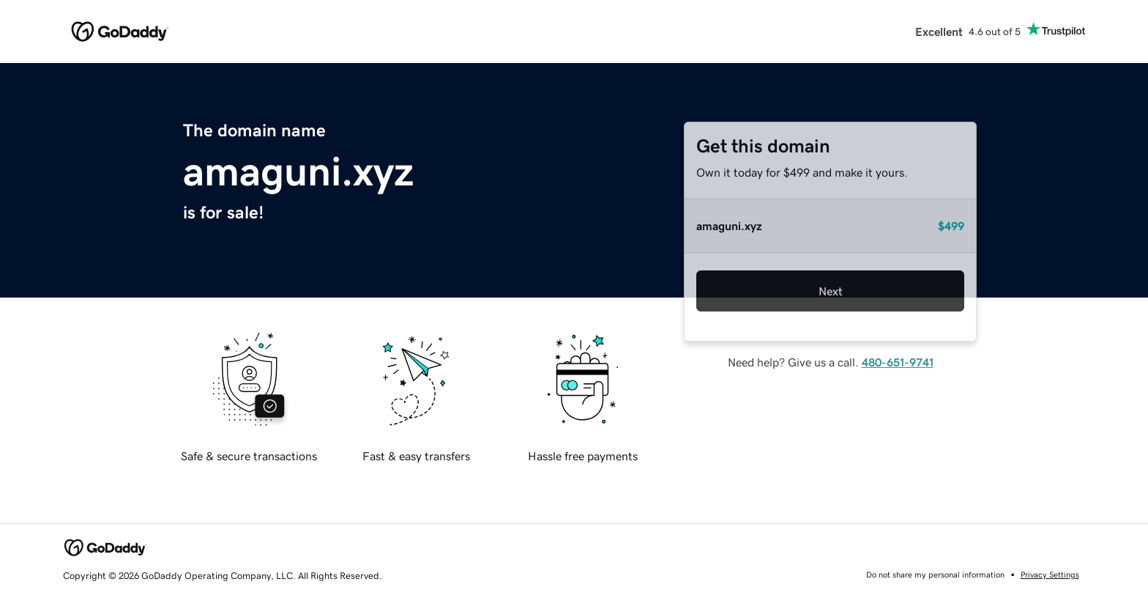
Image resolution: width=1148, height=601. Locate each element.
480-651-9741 (897, 362)
